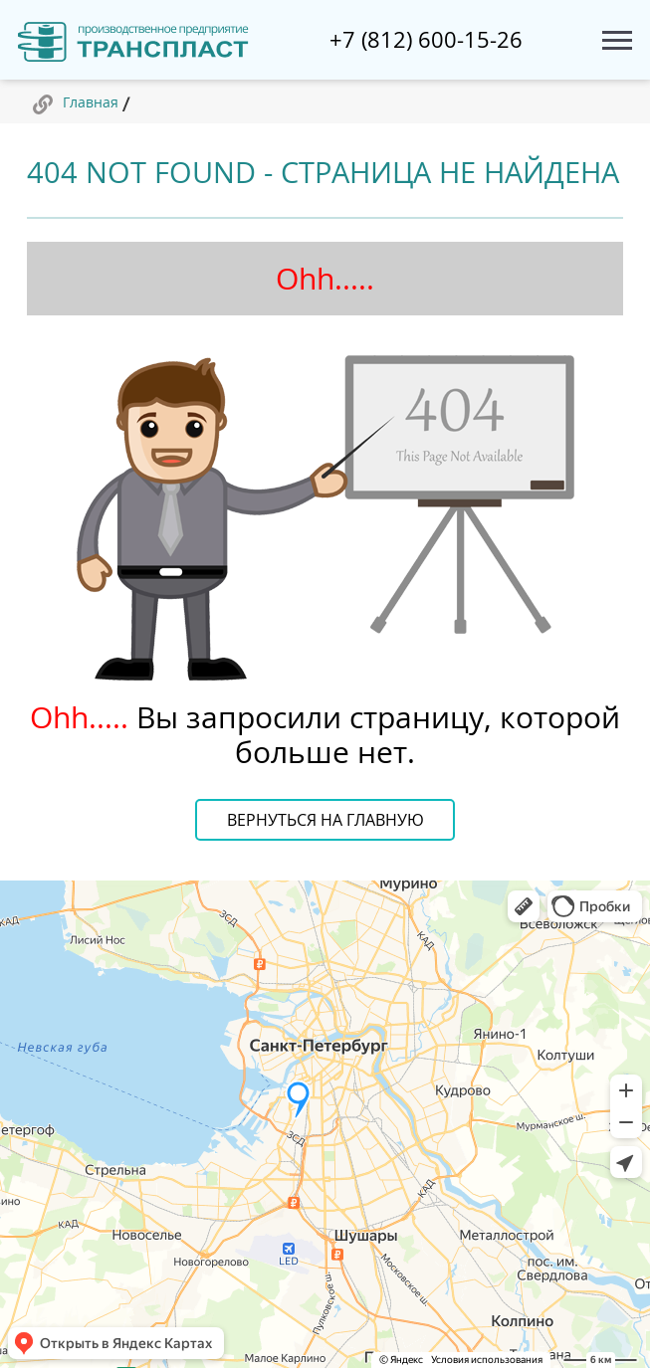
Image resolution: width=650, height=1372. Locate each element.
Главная (90, 102)
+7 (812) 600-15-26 (426, 40)
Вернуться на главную (325, 820)
